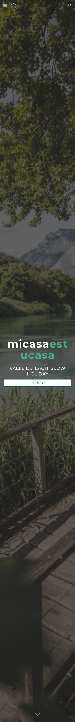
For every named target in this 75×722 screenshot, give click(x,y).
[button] (5, 5)
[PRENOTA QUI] (37, 383)
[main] (37, 357)
